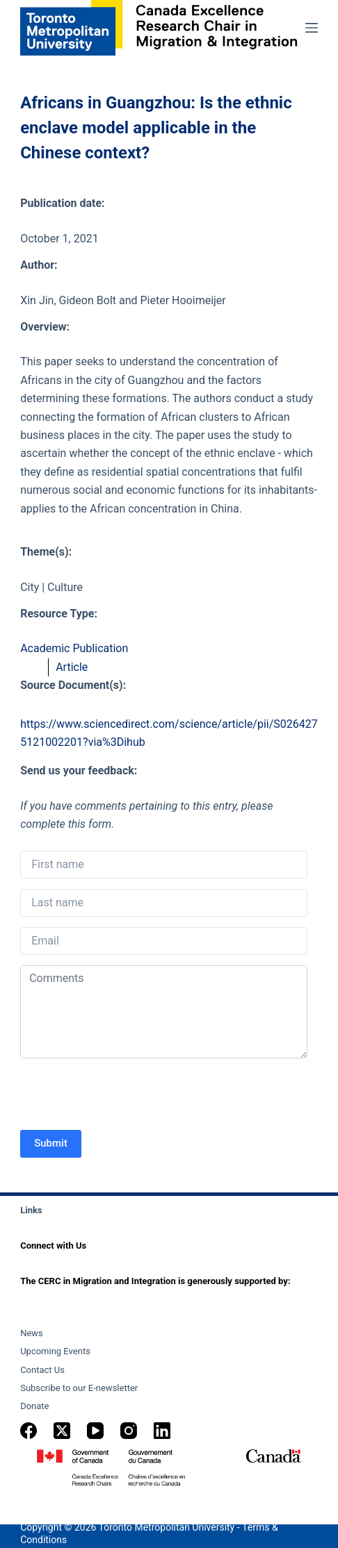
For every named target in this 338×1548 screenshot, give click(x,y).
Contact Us (42, 1370)
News (31, 1333)
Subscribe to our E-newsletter (79, 1388)
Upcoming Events (55, 1351)
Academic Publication (74, 648)
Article (72, 667)
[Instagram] (128, 1430)
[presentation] (126, 1096)
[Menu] (311, 28)
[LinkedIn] (162, 1430)
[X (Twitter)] (62, 1430)
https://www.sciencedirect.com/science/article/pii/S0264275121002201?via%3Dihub (169, 733)
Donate (34, 1406)
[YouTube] (95, 1430)
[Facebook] (28, 1430)
